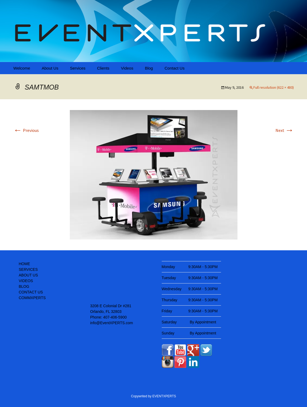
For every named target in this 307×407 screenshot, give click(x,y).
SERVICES (28, 269)
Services (77, 68)
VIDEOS (26, 281)
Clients (103, 68)
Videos (127, 68)
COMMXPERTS (32, 298)
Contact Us (174, 68)
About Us (50, 68)
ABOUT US (28, 275)
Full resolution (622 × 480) (273, 87)
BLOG (24, 286)
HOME (24, 264)
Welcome (21, 68)
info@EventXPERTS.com (111, 323)
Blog (149, 68)
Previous (26, 130)
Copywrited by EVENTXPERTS (153, 396)
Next (284, 130)
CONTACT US (31, 292)
